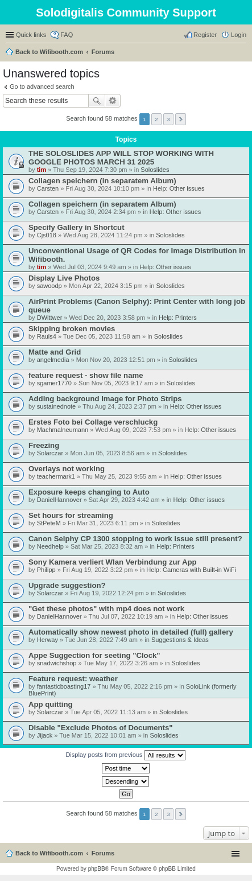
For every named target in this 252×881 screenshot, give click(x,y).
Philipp (46, 569)
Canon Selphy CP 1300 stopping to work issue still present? (135, 538)
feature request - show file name (85, 375)
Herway (47, 639)
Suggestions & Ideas (180, 639)
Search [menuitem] (241, 52)
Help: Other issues (178, 188)
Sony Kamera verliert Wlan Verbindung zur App (112, 562)
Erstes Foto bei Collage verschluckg (93, 422)
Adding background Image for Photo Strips (105, 398)
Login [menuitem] (238, 34)
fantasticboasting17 (64, 686)
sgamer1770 (54, 383)
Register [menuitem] (205, 34)
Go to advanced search (42, 86)
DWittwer (50, 317)
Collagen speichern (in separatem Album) (102, 180)
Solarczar (50, 453)
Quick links (31, 34)
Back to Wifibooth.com (49, 51)
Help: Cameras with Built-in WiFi (191, 569)
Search (96, 101)
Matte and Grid (54, 352)
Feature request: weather (73, 678)
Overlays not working (66, 468)
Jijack (45, 735)
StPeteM (49, 523)
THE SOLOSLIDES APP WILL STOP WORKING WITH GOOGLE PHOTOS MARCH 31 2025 (121, 157)
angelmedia (53, 359)
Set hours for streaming (70, 515)
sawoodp (49, 285)
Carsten (48, 188)
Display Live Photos (64, 278)
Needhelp (50, 546)
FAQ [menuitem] (66, 34)
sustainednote (56, 406)
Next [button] (180, 119)
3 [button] (168, 119)
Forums (103, 51)
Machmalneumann (63, 429)
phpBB (96, 869)
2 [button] (156, 119)
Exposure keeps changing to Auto (89, 492)
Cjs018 (46, 235)
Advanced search (113, 101)
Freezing (43, 445)
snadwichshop (57, 663)
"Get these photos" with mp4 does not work (106, 608)
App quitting (50, 704)
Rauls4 (46, 336)
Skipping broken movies (71, 328)
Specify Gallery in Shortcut (76, 227)
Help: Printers (178, 317)
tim (42, 169)
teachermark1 (56, 476)
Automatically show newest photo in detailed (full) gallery (130, 632)
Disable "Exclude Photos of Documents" (100, 727)
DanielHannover (59, 499)
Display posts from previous (125, 755)
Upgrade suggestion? (67, 585)
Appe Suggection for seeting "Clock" (94, 655)
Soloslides (155, 169)
